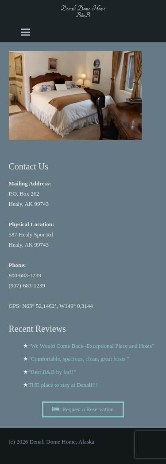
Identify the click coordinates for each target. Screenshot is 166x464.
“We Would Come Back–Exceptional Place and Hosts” (91, 345)
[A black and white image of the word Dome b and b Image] (83, 11)
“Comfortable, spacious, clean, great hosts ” (78, 358)
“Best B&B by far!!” (52, 372)
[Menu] (26, 32)
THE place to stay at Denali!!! (63, 384)
